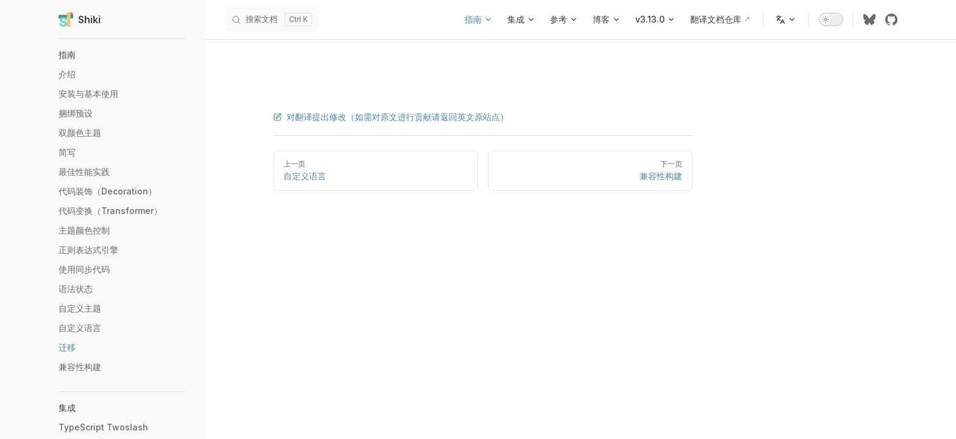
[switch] (831, 19)
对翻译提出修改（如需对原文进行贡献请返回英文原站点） (390, 117)
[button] (122, 55)
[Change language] (786, 19)
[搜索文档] (271, 19)
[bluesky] (869, 19)
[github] (891, 19)
